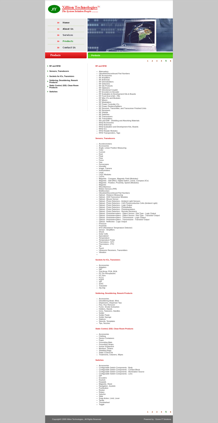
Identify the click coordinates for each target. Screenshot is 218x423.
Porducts (95, 55)
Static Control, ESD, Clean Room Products (114, 329)
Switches (53, 92)
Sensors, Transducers (59, 71)
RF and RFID (55, 66)
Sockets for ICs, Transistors (61, 76)
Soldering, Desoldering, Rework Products (114, 293)
